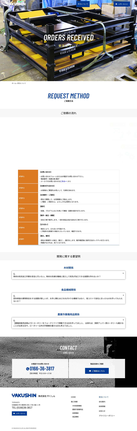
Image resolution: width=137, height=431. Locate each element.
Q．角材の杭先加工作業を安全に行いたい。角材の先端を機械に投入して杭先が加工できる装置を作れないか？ (57, 275)
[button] (68, 275)
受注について (83, 4)
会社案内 (94, 4)
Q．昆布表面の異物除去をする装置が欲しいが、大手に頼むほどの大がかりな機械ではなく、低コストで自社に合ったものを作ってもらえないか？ (68, 298)
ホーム (14, 83)
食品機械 (77, 417)
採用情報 (104, 4)
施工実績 (70, 4)
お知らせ (103, 411)
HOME (60, 4)
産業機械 (77, 413)
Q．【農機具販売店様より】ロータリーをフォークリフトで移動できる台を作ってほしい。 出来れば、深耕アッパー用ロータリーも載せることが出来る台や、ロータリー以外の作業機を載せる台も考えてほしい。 (68, 323)
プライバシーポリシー (108, 415)
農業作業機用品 (79, 409)
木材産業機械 (78, 406)
